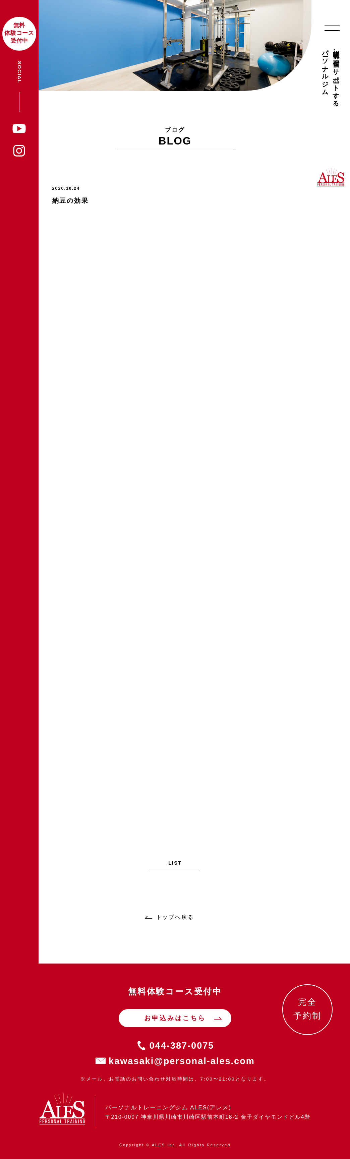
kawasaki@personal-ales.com (182, 1061)
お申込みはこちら (175, 1018)
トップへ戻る (175, 917)
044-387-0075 (182, 1045)
